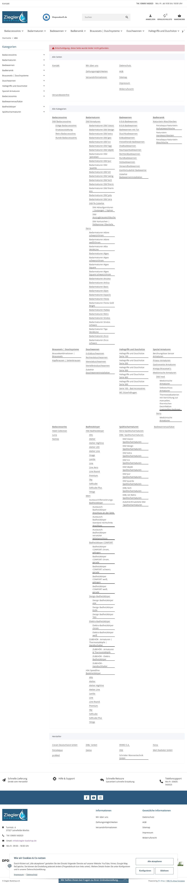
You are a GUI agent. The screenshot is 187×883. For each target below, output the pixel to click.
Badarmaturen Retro (99, 314)
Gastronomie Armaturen (164, 364)
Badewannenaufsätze (164, 426)
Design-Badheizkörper (99, 596)
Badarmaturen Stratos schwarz (99, 323)
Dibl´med (160, 376)
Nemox (55, 439)
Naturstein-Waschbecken (165, 121)
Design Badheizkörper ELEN (103, 609)
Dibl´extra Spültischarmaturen (132, 454)
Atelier (92, 439)
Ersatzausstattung (64, 129)
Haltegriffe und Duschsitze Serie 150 (131, 355)
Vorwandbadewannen (129, 166)
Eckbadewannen (127, 137)
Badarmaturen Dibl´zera (100, 199)
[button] (163, 17)
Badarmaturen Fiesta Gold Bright (101, 304)
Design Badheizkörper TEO (103, 616)
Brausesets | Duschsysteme (15, 75)
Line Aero (93, 467)
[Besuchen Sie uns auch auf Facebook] (87, 797)
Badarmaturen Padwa (99, 310)
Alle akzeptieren (154, 861)
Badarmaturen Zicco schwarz (98, 341)
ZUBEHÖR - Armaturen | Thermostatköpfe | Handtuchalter (100, 642)
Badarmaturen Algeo (99, 253)
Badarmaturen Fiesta (99, 298)
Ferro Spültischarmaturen (131, 430)
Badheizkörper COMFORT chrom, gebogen (101, 549)
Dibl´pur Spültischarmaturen (132, 475)
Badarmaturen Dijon (98, 290)
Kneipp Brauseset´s (162, 368)
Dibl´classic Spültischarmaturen (132, 440)
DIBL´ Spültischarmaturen (131, 435)
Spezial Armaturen (11, 91)
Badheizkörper (9, 106)
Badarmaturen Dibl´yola (100, 195)
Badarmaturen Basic (98, 286)
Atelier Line (94, 451)
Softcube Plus (95, 487)
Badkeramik (7, 70)
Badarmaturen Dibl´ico (100, 141)
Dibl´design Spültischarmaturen (132, 447)
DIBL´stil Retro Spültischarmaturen (132, 496)
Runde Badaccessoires (66, 137)
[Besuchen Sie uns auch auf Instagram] (100, 797)
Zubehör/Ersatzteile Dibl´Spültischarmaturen (134, 503)
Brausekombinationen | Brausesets (63, 355)
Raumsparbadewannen (130, 150)
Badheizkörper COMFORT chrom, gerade (101, 559)
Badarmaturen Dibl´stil (100, 172)
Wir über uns (102, 817)
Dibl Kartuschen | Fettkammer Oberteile (103, 223)
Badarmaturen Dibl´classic (101, 125)
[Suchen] (102, 17)
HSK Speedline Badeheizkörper (93, 672)
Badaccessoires (9, 54)
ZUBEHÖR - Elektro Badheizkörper (101, 658)
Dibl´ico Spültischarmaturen (132, 461)
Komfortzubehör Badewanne (132, 170)
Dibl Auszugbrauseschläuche (104, 216)
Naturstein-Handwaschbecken (165, 134)
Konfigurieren (145, 871)
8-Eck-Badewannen (128, 125)
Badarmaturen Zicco (98, 336)
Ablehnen (164, 871)
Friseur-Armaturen (161, 360)
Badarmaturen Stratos (99, 318)
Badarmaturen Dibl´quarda (98, 166)
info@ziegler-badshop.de (24, 840)
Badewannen (8, 65)
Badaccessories (9, 96)
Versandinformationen (106, 827)
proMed (56, 755)
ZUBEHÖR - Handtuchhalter (100, 665)
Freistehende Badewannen (132, 141)
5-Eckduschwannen (95, 353)
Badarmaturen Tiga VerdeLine (98, 330)
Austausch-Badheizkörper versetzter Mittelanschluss (100, 534)
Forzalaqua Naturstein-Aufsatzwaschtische (167, 127)
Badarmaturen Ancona (100, 278)
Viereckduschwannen (96, 361)
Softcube (93, 483)
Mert (88, 495)
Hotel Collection (59, 430)
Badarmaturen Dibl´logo (100, 145)
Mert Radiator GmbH (162, 750)
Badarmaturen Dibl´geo (100, 137)
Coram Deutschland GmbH (64, 745)
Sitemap (146, 827)
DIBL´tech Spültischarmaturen (132, 489)
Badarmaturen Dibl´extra (101, 133)
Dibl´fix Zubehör (96, 203)
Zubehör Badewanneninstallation (130, 175)
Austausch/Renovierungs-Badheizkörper (101, 501)
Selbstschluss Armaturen (166, 389)
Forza (155, 745)
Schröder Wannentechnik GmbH (131, 757)
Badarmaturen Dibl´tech (100, 180)
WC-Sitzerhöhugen (128, 392)
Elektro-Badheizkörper (99, 621)
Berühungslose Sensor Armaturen (163, 355)
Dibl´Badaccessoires (61, 121)
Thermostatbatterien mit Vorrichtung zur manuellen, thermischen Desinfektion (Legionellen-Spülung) (170, 402)
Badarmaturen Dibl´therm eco (101, 189)
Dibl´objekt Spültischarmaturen (132, 468)
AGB (144, 822)
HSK (121, 750)
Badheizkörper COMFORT (101, 542)
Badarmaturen (9, 60)
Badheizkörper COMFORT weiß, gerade (100, 589)
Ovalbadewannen (127, 145)
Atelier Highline (96, 443)
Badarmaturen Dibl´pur (100, 161)
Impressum (19, 874)
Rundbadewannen (128, 158)
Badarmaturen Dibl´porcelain (98, 155)
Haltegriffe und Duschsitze (14, 86)
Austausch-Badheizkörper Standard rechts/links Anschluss (103, 521)
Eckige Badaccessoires (66, 125)
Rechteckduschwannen (97, 357)
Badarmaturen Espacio (100, 294)
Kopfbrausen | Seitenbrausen (66, 360)
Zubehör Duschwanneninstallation (98, 371)
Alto (91, 435)
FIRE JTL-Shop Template (176, 881)
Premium (93, 475)
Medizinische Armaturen (164, 372)
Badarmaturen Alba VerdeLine (98, 248)
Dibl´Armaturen (93, 121)
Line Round (94, 471)
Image (92, 455)
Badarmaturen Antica (99, 282)
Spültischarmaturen (11, 111)
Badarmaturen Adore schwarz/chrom (99, 234)
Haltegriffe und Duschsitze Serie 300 (131, 369)
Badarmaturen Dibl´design (101, 129)
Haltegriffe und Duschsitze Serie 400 (131, 376)
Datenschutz (31, 874)
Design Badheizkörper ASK (103, 602)
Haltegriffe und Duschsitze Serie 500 (131, 383)
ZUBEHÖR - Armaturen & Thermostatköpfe (103, 651)
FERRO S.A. (124, 745)
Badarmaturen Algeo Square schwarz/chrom (100, 273)
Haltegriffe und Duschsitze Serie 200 (131, 362)
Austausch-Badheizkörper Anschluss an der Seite (103, 509)
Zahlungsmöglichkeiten (107, 822)
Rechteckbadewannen (129, 154)
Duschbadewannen (128, 133)
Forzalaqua (57, 750)
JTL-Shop (161, 881)
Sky (90, 479)
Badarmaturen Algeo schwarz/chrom (99, 259)
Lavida (92, 459)
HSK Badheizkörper (95, 430)
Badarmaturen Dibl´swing (101, 176)
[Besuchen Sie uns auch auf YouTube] (93, 797)
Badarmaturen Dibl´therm (101, 184)
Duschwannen (9, 80)
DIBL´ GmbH (91, 745)
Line (91, 463)
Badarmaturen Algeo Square (99, 266)
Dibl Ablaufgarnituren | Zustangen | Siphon (103, 209)
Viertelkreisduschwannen (98, 365)
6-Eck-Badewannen (128, 121)
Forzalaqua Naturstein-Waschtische (167, 141)
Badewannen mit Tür (129, 129)
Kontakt (5, 3)
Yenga (92, 491)
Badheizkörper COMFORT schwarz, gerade (102, 569)
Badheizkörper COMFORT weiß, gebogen (100, 579)
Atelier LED (94, 447)
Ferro (88, 228)
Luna (54, 435)
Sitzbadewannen (127, 162)
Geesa (89, 750)
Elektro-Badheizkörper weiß (103, 634)
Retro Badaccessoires (66, 133)
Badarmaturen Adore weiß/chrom (99, 241)
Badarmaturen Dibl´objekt (101, 150)
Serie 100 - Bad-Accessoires (132, 388)
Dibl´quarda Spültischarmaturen (132, 482)
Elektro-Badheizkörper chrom (103, 627)
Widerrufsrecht (149, 837)
